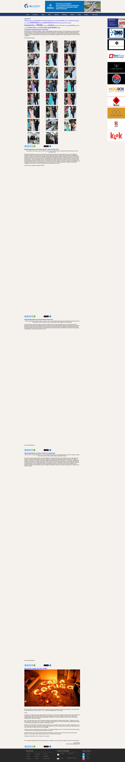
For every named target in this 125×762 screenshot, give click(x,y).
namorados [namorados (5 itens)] (56, 25)
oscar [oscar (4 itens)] (66, 25)
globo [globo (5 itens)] (70, 22)
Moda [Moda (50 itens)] (39, 25)
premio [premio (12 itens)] (72, 25)
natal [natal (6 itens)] (61, 25)
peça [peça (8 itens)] (68, 25)
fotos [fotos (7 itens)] (61, 22)
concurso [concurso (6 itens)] (67, 20)
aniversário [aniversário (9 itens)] (37, 20)
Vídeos (79, 14)
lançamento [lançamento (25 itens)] (29, 25)
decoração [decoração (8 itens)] (76, 20)
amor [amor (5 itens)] (33, 20)
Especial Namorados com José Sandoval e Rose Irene (38, 319)
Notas (49, 14)
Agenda (72, 14)
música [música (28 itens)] (51, 25)
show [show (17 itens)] (34, 27)
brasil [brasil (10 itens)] (45, 20)
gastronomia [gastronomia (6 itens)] (65, 22)
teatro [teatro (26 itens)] (54, 27)
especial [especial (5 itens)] (41, 22)
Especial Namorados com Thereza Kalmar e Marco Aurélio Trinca (41, 149)
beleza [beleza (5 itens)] (42, 20)
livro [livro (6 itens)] (35, 25)
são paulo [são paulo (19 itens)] (48, 28)
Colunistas (64, 14)
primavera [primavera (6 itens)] (77, 25)
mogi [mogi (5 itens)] (44, 25)
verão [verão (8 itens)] (58, 27)
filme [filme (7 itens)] (58, 22)
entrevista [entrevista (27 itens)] (34, 22)
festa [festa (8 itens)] (55, 22)
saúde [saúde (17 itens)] (29, 27)
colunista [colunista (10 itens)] (61, 20)
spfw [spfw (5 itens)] (37, 27)
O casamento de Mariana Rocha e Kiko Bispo (36, 29)
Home (28, 754)
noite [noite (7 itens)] (63, 25)
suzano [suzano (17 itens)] (41, 27)
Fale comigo (95, 14)
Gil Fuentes (35, 14)
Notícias (56, 14)
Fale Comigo (46, 758)
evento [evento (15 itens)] (45, 23)
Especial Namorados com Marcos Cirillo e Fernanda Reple (39, 453)
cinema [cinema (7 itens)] (57, 20)
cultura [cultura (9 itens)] (71, 20)
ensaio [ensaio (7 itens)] (28, 22)
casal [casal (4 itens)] (54, 20)
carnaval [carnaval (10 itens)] (50, 20)
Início (27, 14)
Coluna (43, 14)
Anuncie (86, 14)
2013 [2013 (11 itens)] (25, 20)
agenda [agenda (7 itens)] (30, 20)
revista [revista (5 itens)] (25, 27)
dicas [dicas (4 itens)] (25, 22)
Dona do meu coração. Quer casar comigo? (35, 668)
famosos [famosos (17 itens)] (51, 23)
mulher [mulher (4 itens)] (46, 25)
